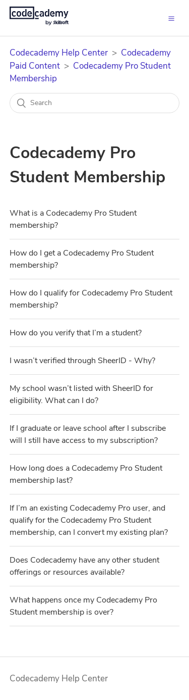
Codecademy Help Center (59, 53)
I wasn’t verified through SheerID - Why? (82, 360)
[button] (171, 18)
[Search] (95, 103)
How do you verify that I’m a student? (76, 332)
